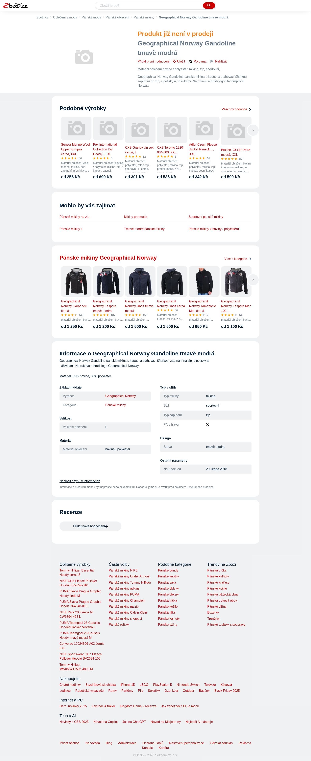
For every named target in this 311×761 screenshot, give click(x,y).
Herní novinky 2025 (73, 706)
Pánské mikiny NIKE (123, 570)
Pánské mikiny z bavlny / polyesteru (214, 229)
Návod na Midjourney (166, 721)
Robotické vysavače (89, 690)
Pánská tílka (166, 612)
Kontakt (147, 747)
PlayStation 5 (162, 684)
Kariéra (164, 747)
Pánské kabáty (168, 576)
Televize (210, 684)
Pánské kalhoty (169, 618)
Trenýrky (213, 618)
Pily (140, 690)
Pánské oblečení (117, 17)
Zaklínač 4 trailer (103, 706)
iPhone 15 (128, 684)
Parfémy (127, 690)
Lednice (65, 690)
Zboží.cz (42, 17)
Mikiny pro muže (135, 216)
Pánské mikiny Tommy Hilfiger (130, 582)
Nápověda (92, 743)
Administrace (127, 743)
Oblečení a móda (65, 17)
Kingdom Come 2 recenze (138, 706)
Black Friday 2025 (227, 690)
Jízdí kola (171, 690)
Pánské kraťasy (218, 582)
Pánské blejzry (168, 594)
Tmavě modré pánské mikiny (144, 229)
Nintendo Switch (188, 684)
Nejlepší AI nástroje (199, 721)
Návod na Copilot (105, 721)
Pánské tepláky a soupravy (226, 624)
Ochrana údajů (152, 743)
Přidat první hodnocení (154, 61)
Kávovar (226, 684)
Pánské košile (168, 606)
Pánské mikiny (144, 17)
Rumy (112, 690)
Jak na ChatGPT (134, 721)
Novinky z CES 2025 (74, 721)
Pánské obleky (168, 588)
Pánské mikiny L (71, 229)
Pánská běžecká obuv (222, 594)
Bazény (204, 690)
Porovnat (197, 61)
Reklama (245, 743)
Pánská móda (91, 17)
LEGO (144, 684)
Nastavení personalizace (186, 743)
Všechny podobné (236, 109)
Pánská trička (167, 600)
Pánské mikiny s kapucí (125, 618)
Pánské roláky (119, 624)
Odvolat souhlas (221, 743)
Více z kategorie (237, 259)
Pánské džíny (167, 624)
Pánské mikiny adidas (124, 588)
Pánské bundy (168, 570)
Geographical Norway (120, 396)
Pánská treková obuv (222, 600)
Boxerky (213, 612)
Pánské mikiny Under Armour (129, 576)
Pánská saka (167, 582)
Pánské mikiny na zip (74, 216)
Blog (109, 743)
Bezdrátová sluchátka (100, 684)
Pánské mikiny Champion (127, 600)
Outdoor (188, 690)
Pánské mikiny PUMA (124, 594)
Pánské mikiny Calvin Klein (128, 612)
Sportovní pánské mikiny (206, 216)
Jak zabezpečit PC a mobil (180, 706)
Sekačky (154, 690)
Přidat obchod (70, 743)
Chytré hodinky (70, 684)
